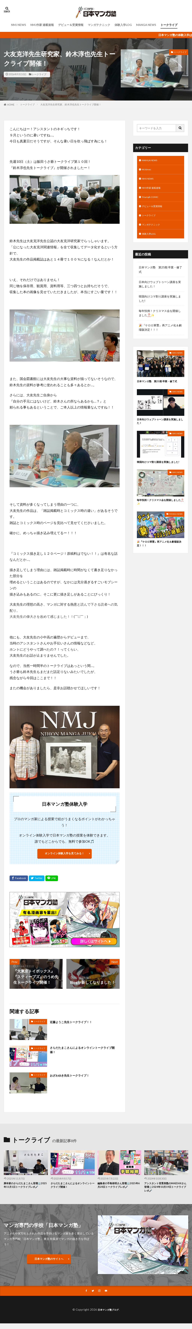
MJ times (147, 171)
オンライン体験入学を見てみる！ (65, 854)
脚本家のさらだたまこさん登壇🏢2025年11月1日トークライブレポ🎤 (25, 1190)
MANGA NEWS (146, 24)
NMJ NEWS (18, 24)
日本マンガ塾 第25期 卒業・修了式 (160, 278)
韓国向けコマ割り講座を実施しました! (160, 307)
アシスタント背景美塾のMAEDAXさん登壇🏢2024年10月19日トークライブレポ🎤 (166, 1190)
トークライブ (168, 24)
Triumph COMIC (152, 201)
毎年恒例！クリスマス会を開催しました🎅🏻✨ (160, 321)
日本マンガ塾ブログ (108, 1315)
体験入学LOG (123, 24)
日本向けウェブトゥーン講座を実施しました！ (160, 293)
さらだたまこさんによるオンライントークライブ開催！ (83, 1053)
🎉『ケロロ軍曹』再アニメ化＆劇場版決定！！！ (160, 336)
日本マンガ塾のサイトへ (49, 1263)
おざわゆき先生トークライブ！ (76, 1077)
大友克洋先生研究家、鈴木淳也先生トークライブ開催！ (70, 104)
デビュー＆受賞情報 (70, 24)
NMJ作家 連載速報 (42, 24)
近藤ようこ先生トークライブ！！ (78, 1024)
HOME (10, 104)
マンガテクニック (99, 24)
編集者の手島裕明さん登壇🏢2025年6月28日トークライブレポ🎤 (119, 1190)
